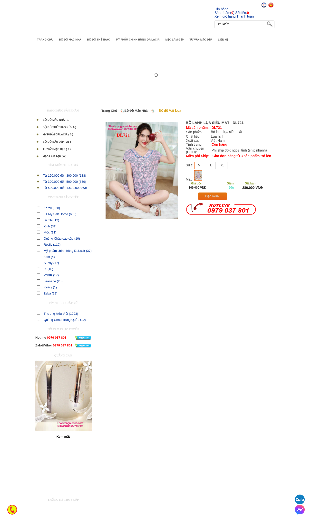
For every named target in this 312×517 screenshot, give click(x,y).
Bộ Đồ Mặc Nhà (135, 110)
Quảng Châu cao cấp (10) (58, 238)
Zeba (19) (47, 293)
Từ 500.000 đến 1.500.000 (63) (65, 188)
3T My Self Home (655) (56, 214)
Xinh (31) (47, 226)
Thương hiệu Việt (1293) (57, 313)
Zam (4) (46, 257)
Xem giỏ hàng (225, 16)
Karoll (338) (48, 208)
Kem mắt (63, 436)
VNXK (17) (48, 275)
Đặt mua (212, 196)
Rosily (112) (48, 244)
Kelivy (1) (47, 287)
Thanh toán (245, 16)
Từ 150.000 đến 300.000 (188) (64, 175)
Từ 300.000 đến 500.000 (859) (64, 181)
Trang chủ (109, 110)
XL (222, 165)
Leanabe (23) (49, 281)
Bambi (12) (48, 220)
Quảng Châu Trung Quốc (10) (61, 320)
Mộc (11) (46, 232)
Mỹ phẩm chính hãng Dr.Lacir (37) (64, 251)
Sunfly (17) (48, 263)
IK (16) (45, 269)
